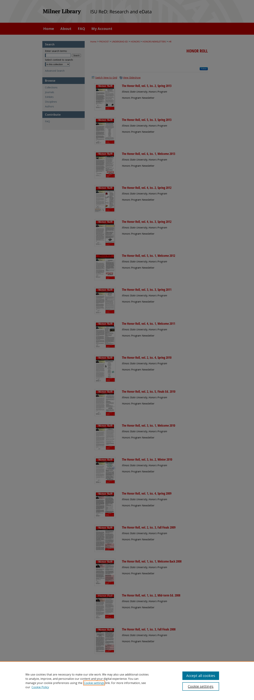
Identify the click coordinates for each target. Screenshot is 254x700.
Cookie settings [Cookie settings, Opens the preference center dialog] (200, 686)
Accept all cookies (200, 675)
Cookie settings (94, 683)
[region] (127, 680)
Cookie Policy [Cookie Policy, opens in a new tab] (40, 687)
